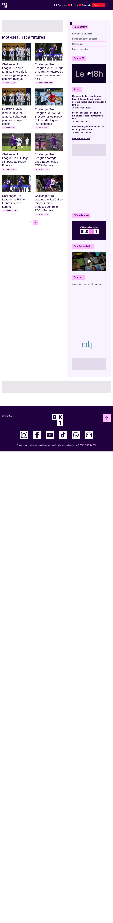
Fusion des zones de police (84, 39)
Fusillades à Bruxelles (82, 34)
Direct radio (86, 5)
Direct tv (74, 5)
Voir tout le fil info (81, 138)
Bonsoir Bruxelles (80, 49)
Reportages (77, 44)
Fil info (76, 89)
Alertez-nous (99, 5)
